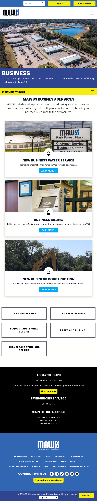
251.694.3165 (48, 403)
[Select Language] (48, 497)
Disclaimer (59, 466)
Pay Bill (59, 3)
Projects (60, 456)
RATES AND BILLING (72, 330)
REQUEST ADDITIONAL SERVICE (24, 330)
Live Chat (86, 495)
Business (36, 456)
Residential (20, 456)
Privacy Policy (69, 461)
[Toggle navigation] (92, 13)
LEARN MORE (48, 171)
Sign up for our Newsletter (48, 480)
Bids (48, 456)
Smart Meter (84, 3)
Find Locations (48, 391)
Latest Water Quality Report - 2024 (28, 466)
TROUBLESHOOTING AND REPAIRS (24, 348)
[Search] (31, 3)
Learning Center (28, 461)
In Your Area (49, 461)
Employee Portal (80, 466)
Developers (76, 456)
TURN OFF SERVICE (24, 313)
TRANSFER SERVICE (72, 313)
